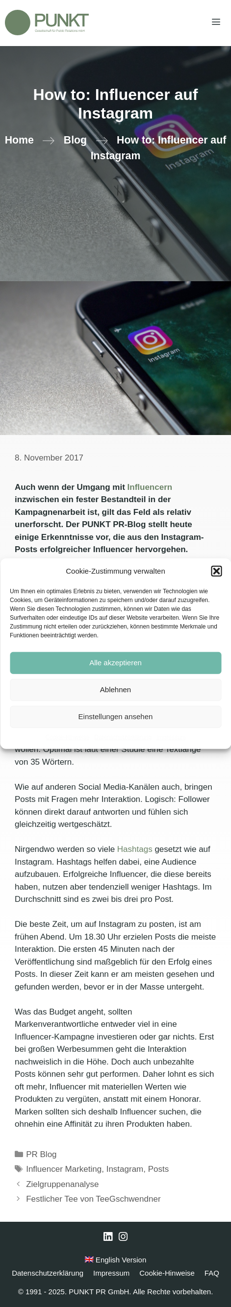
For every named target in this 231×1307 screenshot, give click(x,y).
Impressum (170, 736)
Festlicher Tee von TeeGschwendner (93, 1199)
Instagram (125, 1169)
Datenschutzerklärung (123, 736)
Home (19, 140)
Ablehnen (115, 689)
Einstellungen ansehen (115, 716)
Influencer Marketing (64, 1169)
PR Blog (41, 1154)
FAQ (212, 1273)
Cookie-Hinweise (67, 736)
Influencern (150, 487)
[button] (216, 571)
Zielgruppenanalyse (62, 1184)
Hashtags (135, 849)
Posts (158, 1169)
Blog (75, 140)
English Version (116, 1260)
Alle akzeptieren (115, 662)
